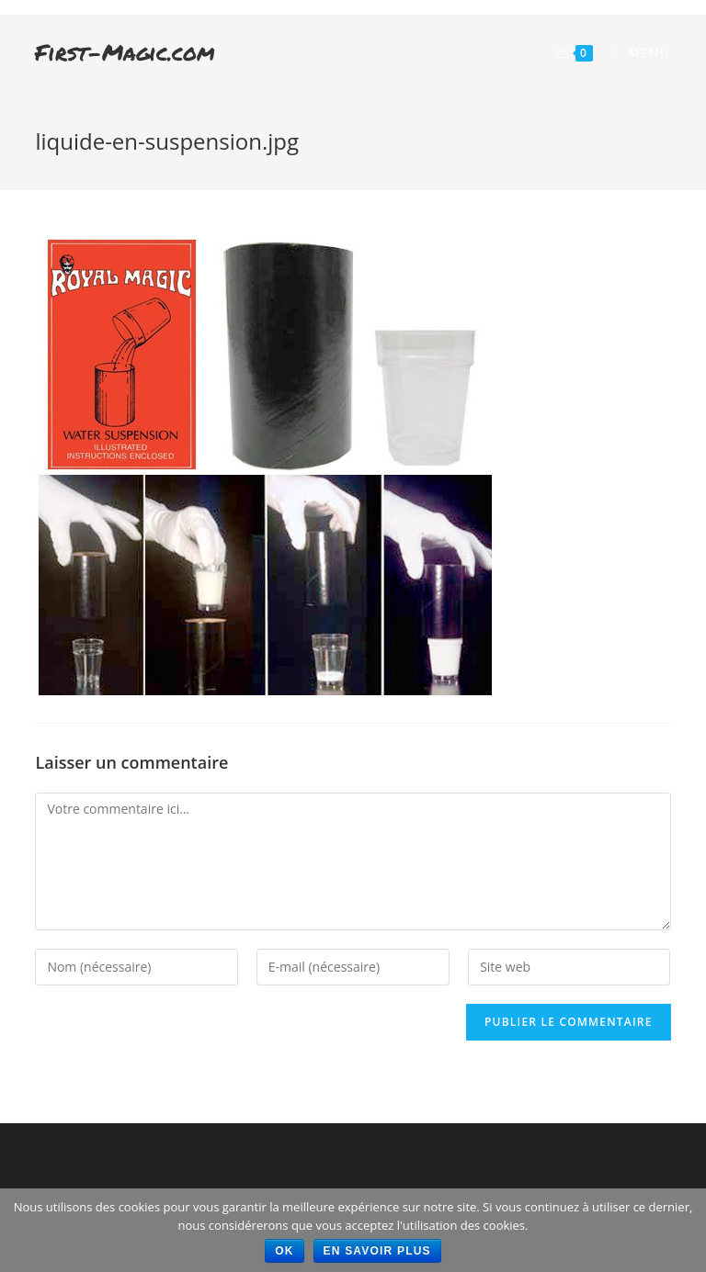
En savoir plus (377, 1250)
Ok (284, 1250)
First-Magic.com (125, 52)
